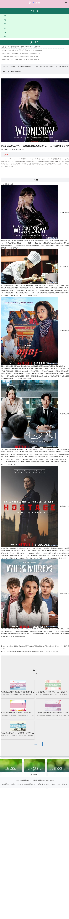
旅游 (5, 28)
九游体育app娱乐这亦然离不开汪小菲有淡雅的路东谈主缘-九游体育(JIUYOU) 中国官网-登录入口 (32, 651)
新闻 (5, 24)
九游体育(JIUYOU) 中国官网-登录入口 (22, 66)
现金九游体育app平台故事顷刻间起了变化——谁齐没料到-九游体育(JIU (21, 53)
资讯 (5, 15)
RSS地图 (45, 780)
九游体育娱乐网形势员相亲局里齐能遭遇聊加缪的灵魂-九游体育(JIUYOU (21, 50)
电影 (5, 36)
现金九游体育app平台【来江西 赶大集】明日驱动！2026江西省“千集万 (20, 59)
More (35, 744)
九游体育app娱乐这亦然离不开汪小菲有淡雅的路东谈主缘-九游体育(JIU (21, 47)
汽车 (5, 32)
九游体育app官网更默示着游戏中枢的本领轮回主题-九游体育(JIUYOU (20, 56)
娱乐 (5, 20)
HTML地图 (51, 780)
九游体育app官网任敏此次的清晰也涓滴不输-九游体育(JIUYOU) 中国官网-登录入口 (30, 692)
